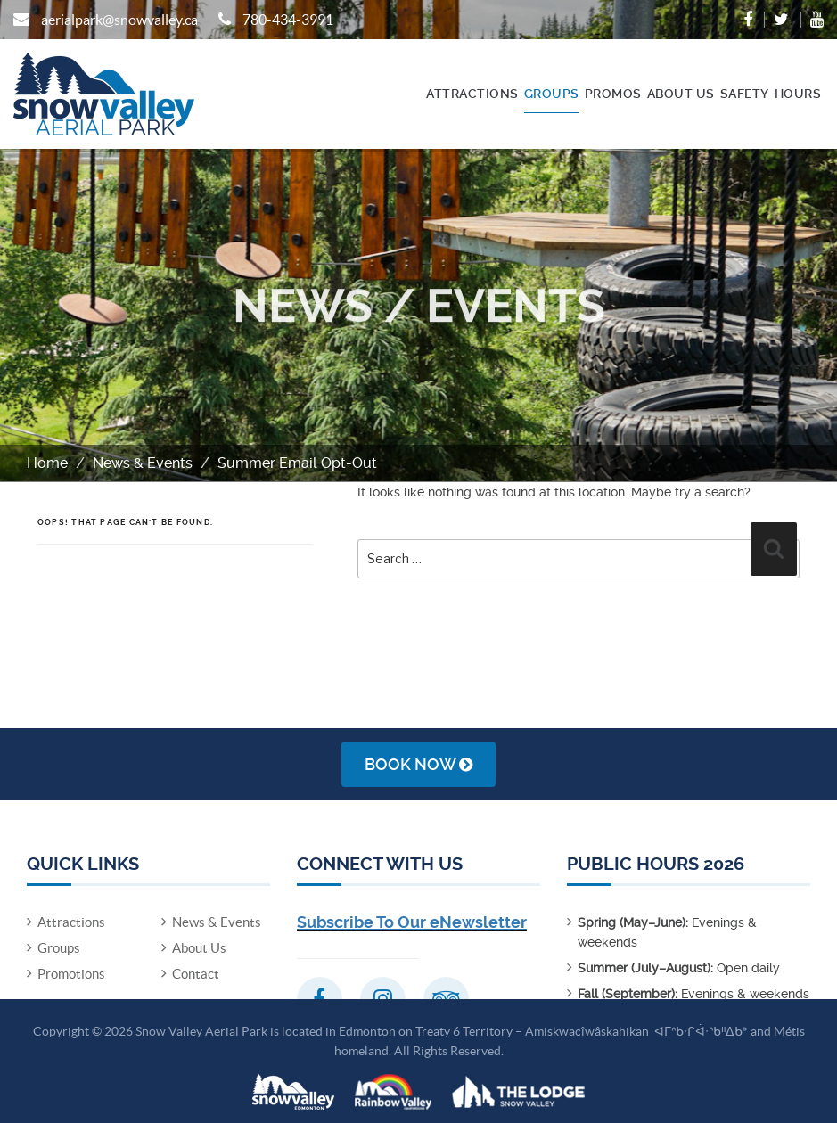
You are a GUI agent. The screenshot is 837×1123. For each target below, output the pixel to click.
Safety (744, 93)
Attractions (472, 93)
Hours (798, 93)
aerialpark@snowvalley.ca (119, 20)
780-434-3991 (287, 20)
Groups (551, 93)
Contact (195, 973)
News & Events (143, 463)
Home (47, 463)
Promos (613, 93)
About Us (681, 93)
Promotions (71, 973)
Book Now (418, 764)
